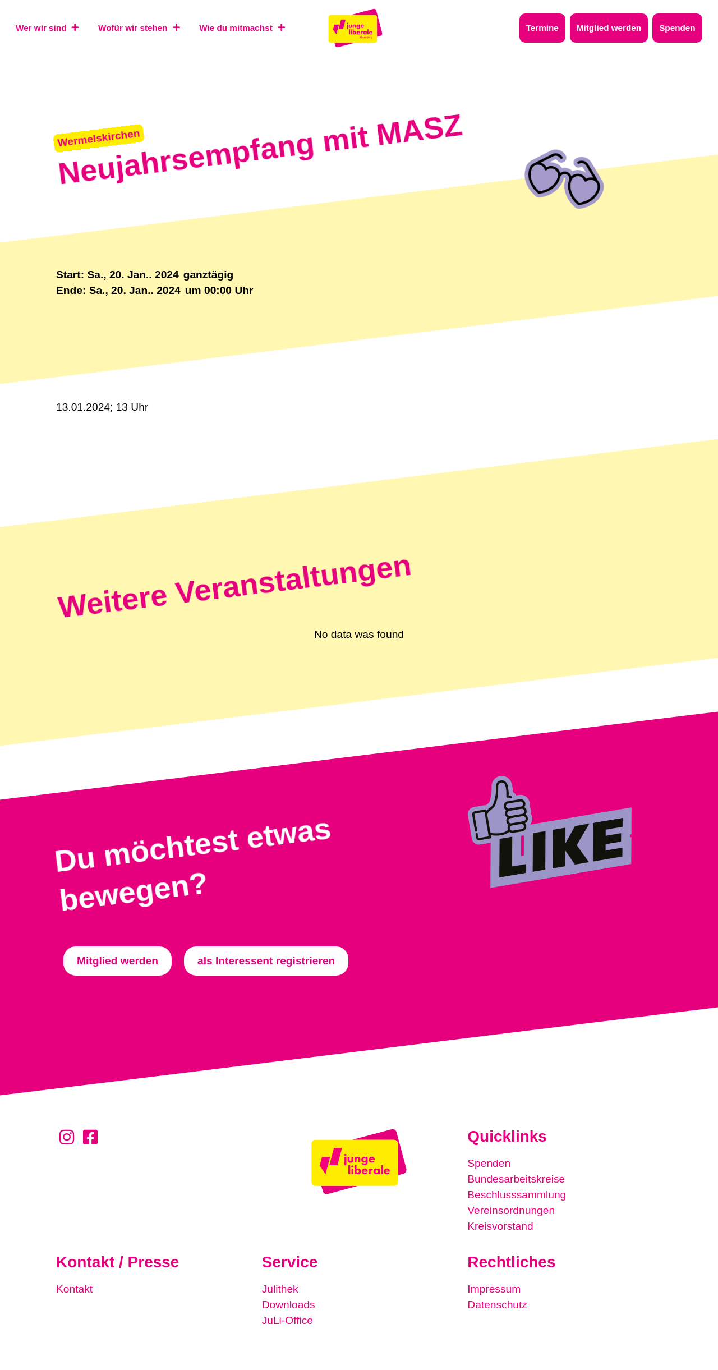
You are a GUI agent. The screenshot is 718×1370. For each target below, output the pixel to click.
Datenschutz (497, 1305)
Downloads (288, 1305)
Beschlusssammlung (516, 1195)
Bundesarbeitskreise (516, 1179)
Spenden (488, 1163)
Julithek (280, 1289)
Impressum (494, 1289)
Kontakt (74, 1289)
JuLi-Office (287, 1320)
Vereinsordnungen (511, 1210)
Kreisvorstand (500, 1226)
